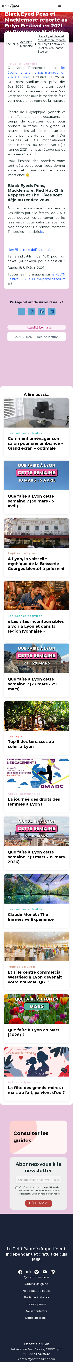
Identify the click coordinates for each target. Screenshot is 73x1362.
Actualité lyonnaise (26, 44)
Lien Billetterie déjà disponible (31, 250)
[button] (58, 6)
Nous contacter (36, 1311)
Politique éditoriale (36, 1297)
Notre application (36, 1318)
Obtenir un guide (36, 1284)
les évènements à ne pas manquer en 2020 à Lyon (37, 72)
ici (41, 232)
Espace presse (36, 1304)
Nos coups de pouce (37, 1291)
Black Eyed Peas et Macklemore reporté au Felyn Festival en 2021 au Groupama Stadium (52, 44)
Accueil (10, 44)
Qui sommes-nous (36, 1277)
